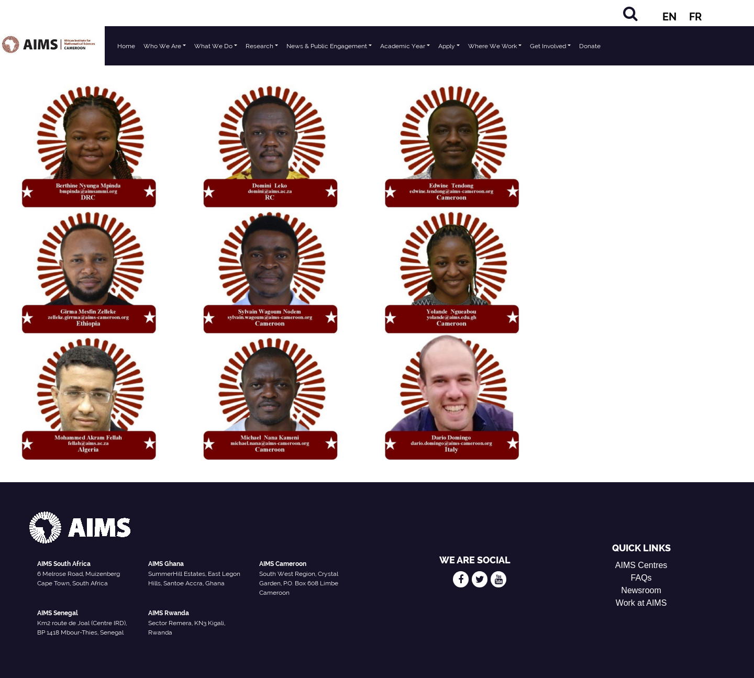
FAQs (641, 577)
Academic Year (402, 46)
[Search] (630, 13)
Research (259, 46)
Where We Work (492, 46)
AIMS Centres (641, 565)
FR (695, 16)
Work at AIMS (641, 602)
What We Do (213, 46)
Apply (446, 46)
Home (126, 46)
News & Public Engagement (326, 46)
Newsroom (641, 590)
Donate (590, 46)
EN (669, 16)
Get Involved (548, 46)
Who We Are (162, 46)
